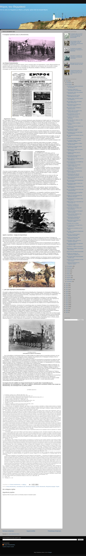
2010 (67, 310)
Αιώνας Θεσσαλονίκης (11, 486)
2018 (67, 295)
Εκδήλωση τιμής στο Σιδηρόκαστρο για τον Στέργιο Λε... (74, 171)
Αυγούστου (69, 268)
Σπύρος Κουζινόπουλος (9, 544)
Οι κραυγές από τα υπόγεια (73, 223)
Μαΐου (68, 273)
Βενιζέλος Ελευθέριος (30, 486)
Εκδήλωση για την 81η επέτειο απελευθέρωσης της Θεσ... (73, 96)
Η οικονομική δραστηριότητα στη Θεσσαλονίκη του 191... (74, 156)
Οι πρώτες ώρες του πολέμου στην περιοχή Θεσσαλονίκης (74, 111)
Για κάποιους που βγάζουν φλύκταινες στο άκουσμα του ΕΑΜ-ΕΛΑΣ (76, 49)
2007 (67, 312)
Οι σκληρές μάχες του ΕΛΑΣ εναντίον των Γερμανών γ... (75, 99)
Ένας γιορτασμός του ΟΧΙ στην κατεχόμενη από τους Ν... (73, 114)
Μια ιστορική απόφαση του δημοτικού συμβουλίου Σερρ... (75, 244)
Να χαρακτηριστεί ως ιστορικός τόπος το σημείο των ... (75, 199)
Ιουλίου (68, 270)
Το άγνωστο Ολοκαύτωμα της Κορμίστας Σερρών (73, 263)
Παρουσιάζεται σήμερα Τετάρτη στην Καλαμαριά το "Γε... (74, 184)
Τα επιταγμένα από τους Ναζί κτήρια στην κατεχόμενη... (74, 133)
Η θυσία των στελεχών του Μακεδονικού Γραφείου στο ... (74, 254)
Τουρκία (57, 486)
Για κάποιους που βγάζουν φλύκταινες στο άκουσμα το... (75, 87)
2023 (67, 285)
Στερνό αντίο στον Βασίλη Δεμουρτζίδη (75, 251)
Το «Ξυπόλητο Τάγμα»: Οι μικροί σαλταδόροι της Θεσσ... (74, 141)
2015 (67, 300)
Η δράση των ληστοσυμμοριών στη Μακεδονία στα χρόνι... (74, 196)
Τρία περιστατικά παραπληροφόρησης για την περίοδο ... (75, 181)
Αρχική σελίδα (31, 531)
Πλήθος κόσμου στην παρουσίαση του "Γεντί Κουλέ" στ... (75, 202)
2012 (67, 306)
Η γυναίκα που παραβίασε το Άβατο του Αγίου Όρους (74, 144)
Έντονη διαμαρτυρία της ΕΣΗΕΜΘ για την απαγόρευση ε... (75, 162)
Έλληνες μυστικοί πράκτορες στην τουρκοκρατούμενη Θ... (74, 214)
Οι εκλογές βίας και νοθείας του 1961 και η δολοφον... (75, 120)
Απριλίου (69, 275)
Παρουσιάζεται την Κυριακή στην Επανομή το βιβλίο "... (74, 105)
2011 (67, 308)
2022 (67, 287)
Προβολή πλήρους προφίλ (8, 546)
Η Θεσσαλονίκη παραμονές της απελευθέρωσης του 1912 (73, 218)
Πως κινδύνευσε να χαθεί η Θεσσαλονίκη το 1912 (72, 130)
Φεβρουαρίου (70, 279)
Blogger (50, 552)
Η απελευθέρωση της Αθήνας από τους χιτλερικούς (74, 208)
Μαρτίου (69, 277)
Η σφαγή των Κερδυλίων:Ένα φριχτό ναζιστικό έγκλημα (75, 211)
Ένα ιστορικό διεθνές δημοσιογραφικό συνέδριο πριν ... (75, 257)
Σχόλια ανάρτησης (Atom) (13, 533)
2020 (67, 291)
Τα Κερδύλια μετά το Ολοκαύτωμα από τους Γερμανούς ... (75, 187)
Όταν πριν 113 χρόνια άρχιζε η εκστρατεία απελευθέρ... (73, 235)
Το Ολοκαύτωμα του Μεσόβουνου (74, 138)
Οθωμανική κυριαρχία (50, 486)
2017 (67, 297)
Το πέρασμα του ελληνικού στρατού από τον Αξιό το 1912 (74, 147)
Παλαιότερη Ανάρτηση (54, 531)
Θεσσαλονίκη (42, 486)
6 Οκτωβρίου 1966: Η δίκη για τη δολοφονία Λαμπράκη (74, 241)
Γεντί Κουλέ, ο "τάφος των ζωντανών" (75, 246)
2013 (67, 304)
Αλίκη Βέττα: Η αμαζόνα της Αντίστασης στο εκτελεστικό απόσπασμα (76, 57)
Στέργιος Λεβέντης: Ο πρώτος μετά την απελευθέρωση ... (75, 159)
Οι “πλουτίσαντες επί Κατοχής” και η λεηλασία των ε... (74, 226)
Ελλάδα (37, 486)
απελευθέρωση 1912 (20, 486)
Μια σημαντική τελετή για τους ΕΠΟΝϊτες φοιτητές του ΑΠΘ (76, 64)
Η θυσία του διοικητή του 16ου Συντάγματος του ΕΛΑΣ (73, 238)
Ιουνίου (68, 271)
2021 (67, 289)
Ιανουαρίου (69, 281)
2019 (67, 293)
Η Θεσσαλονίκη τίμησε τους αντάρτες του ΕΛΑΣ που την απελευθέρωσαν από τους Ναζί (76, 72)
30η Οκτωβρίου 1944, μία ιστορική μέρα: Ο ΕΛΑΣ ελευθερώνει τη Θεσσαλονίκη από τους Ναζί (76, 43)
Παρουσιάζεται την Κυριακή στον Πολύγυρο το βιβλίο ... (74, 221)
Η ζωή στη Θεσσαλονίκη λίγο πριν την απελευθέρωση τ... (75, 178)
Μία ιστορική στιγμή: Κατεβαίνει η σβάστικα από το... (74, 108)
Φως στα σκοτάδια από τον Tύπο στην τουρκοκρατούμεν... (75, 190)
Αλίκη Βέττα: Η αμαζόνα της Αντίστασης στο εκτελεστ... (73, 205)
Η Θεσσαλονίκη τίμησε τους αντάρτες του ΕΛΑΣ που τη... (75, 93)
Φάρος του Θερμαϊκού (12, 6)
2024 (67, 283)
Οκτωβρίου (69, 84)
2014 (67, 302)
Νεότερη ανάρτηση (8, 531)
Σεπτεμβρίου (70, 266)
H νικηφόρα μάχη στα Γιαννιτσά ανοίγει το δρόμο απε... (73, 165)
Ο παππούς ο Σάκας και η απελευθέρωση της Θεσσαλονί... (74, 90)
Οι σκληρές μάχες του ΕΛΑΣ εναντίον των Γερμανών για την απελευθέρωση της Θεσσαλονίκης (76, 35)
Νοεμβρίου (69, 82)
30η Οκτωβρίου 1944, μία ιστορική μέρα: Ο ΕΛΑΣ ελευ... (74, 102)
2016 (67, 299)
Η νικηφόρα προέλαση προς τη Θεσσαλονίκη (73, 153)
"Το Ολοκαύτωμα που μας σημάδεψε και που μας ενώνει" (75, 193)
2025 (67, 80)
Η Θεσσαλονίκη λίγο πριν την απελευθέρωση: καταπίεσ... (73, 175)
